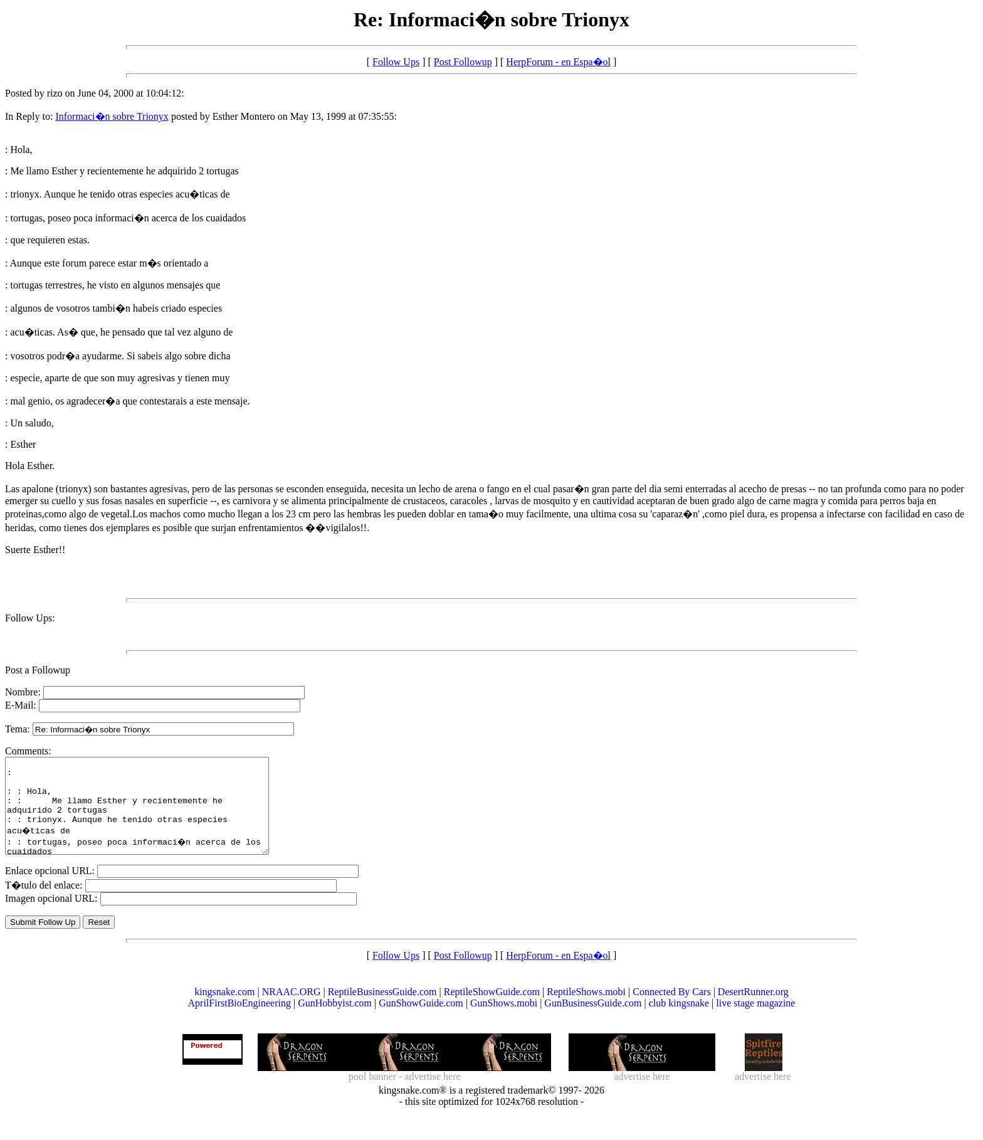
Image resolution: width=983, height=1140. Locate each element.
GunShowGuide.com (421, 1021)
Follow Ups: (30, 618)
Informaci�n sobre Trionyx (111, 116)
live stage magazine (755, 1021)
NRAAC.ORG (291, 1010)
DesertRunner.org (753, 1010)
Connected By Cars (671, 1010)
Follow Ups (395, 61)
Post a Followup (37, 670)
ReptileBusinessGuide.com (382, 1010)
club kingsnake (679, 1021)
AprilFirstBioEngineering (239, 1021)
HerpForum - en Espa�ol (558, 61)
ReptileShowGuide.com (492, 1010)
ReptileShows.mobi (586, 1010)
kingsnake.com (224, 1010)
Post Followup (463, 61)
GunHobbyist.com (335, 1021)
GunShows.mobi (503, 1021)
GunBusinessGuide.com (592, 1021)
